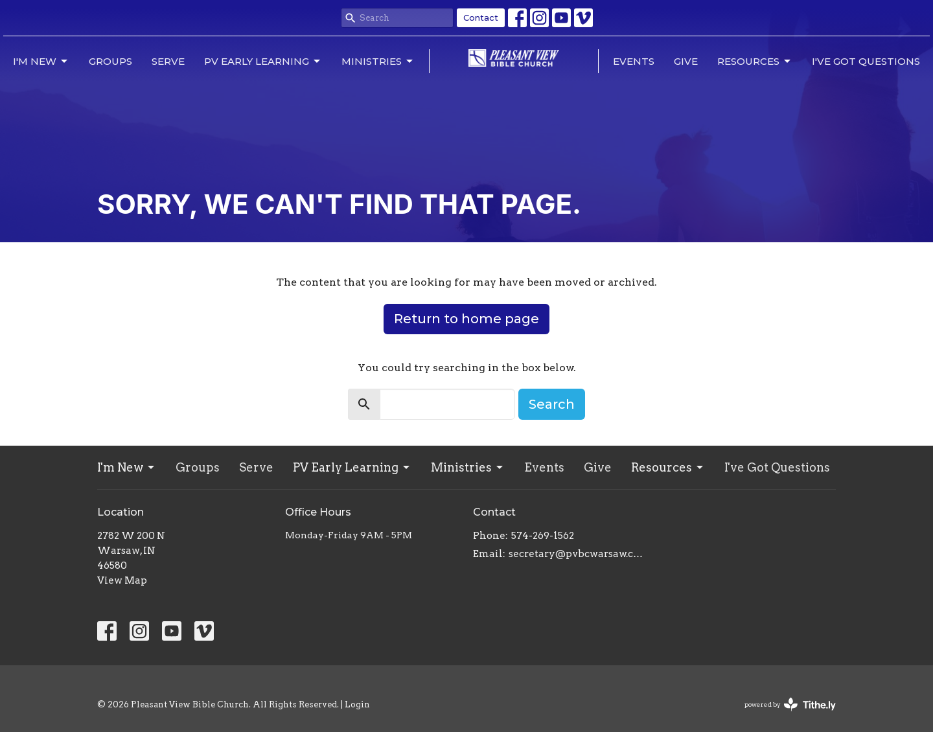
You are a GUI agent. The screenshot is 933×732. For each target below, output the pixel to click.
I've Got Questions (866, 61)
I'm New (41, 61)
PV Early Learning (263, 61)
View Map (122, 580)
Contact (480, 17)
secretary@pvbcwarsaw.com (578, 554)
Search (552, 404)
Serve (168, 61)
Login (357, 704)
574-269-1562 (542, 536)
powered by (790, 704)
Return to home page (466, 318)
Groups (110, 61)
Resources (754, 61)
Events (633, 61)
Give (686, 61)
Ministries (378, 61)
